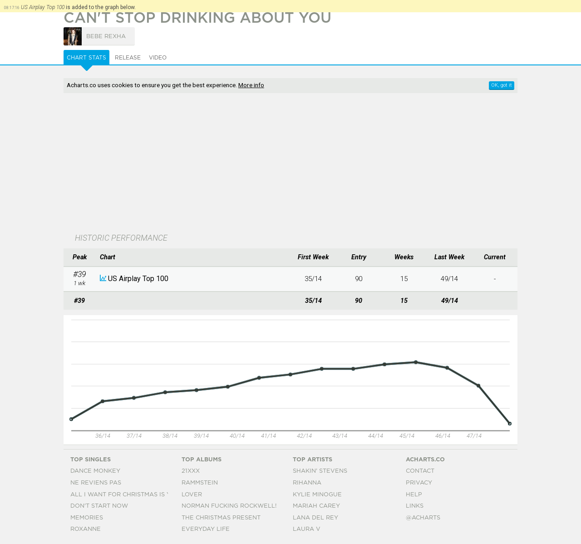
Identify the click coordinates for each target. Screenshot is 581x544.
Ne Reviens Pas (95, 483)
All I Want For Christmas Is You (125, 495)
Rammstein (200, 483)
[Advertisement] (290, 163)
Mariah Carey (316, 506)
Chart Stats (86, 57)
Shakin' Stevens (320, 471)
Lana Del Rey (315, 518)
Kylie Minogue (317, 495)
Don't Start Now (99, 506)
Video (158, 57)
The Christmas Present (221, 518)
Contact (420, 471)
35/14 (313, 279)
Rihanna (307, 483)
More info (251, 85)
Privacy (419, 483)
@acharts (423, 518)
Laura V (306, 529)
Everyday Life (206, 529)
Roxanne (85, 529)
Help (414, 495)
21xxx (191, 471)
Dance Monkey (95, 471)
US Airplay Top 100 (138, 278)
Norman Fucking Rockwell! (229, 506)
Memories (86, 518)
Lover (192, 495)
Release (128, 57)
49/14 (449, 279)
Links (414, 506)
